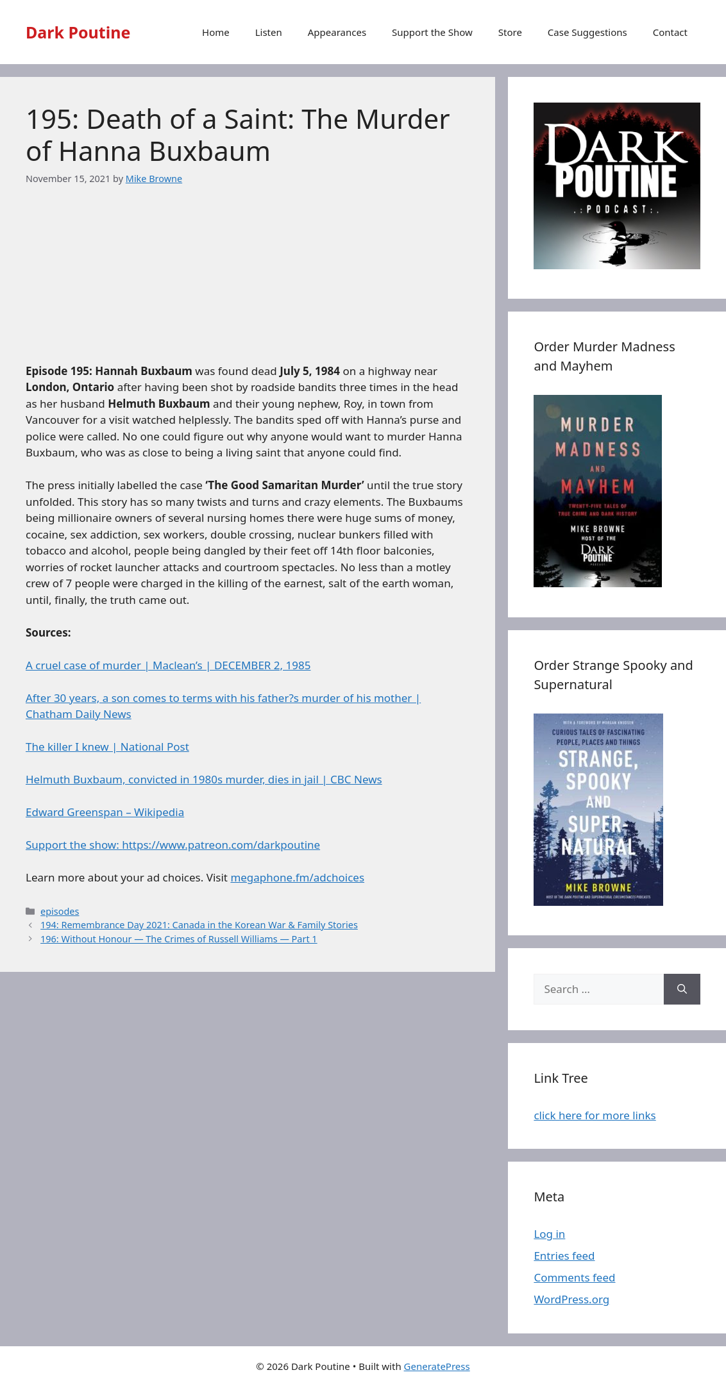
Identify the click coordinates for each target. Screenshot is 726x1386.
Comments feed (574, 1277)
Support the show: (74, 844)
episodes (59, 911)
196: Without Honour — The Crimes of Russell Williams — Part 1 (178, 939)
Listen (268, 32)
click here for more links (594, 1115)
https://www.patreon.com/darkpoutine (221, 844)
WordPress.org (571, 1299)
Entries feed (564, 1255)
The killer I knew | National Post (107, 746)
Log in (549, 1233)
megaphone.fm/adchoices (297, 877)
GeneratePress (437, 1366)
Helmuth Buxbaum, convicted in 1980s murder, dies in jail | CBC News (204, 779)
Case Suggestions (587, 32)
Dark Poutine (78, 32)
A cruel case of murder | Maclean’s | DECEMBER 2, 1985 (168, 665)
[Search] (682, 989)
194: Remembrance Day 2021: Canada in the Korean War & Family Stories (199, 925)
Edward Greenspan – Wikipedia (105, 812)
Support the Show (432, 32)
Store (510, 32)
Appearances (337, 32)
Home (216, 32)
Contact (670, 32)
